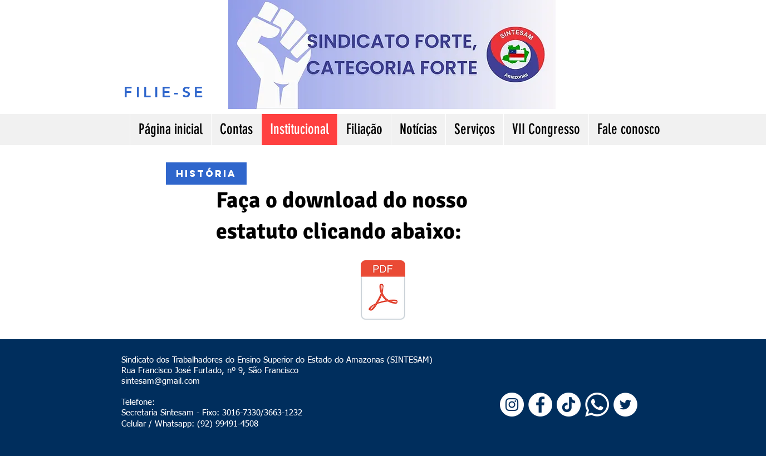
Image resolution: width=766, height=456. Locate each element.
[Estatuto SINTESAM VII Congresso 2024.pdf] (383, 291)
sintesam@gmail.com (160, 381)
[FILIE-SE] (165, 92)
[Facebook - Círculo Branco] (540, 405)
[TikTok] (569, 405)
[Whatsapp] (597, 405)
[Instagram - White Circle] (512, 405)
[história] (206, 173)
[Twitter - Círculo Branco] (625, 405)
